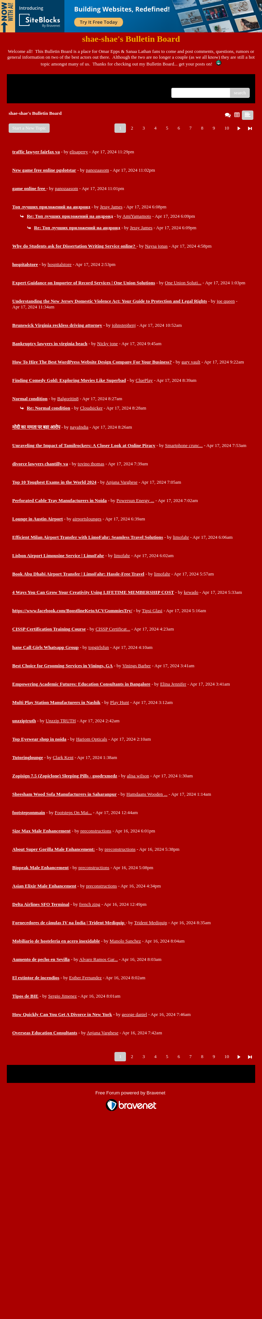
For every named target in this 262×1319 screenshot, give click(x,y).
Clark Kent (63, 757)
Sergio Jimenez (62, 996)
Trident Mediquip (150, 922)
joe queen (226, 301)
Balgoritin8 (67, 398)
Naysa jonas (156, 246)
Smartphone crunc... (184, 445)
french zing (89, 904)
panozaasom (97, 170)
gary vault (190, 362)
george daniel (134, 1014)
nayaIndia (79, 427)
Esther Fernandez (85, 977)
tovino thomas (91, 463)
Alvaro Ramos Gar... (98, 959)
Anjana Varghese (121, 482)
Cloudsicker (91, 408)
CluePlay (144, 380)
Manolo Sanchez (125, 941)
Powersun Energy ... (135, 500)
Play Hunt (119, 702)
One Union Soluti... (183, 282)
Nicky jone (107, 343)
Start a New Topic (29, 128)
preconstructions (95, 831)
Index (57, 82)
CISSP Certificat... (112, 629)
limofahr (181, 537)
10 (226, 128)
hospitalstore (59, 264)
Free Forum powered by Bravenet (131, 1093)
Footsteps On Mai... (73, 812)
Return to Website (29, 82)
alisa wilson (138, 775)
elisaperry (78, 151)
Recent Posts (24, 90)
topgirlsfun (99, 647)
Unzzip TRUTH (61, 720)
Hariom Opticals (91, 739)
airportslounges (87, 518)
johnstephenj (124, 325)
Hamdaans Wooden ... (146, 794)
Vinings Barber (136, 665)
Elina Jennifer (173, 684)
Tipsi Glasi (152, 610)
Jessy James (111, 206)
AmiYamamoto (136, 216)
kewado (191, 592)
